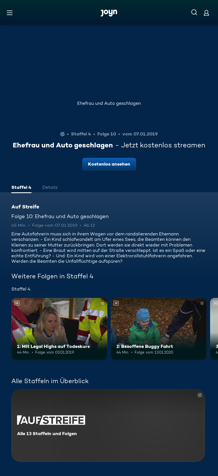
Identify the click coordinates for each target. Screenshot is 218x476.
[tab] (21, 188)
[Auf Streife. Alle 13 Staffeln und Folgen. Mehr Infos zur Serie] (108, 425)
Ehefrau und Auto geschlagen (109, 103)
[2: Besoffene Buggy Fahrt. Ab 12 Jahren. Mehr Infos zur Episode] (159, 329)
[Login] (206, 13)
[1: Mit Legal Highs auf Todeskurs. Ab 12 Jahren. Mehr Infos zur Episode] (59, 329)
